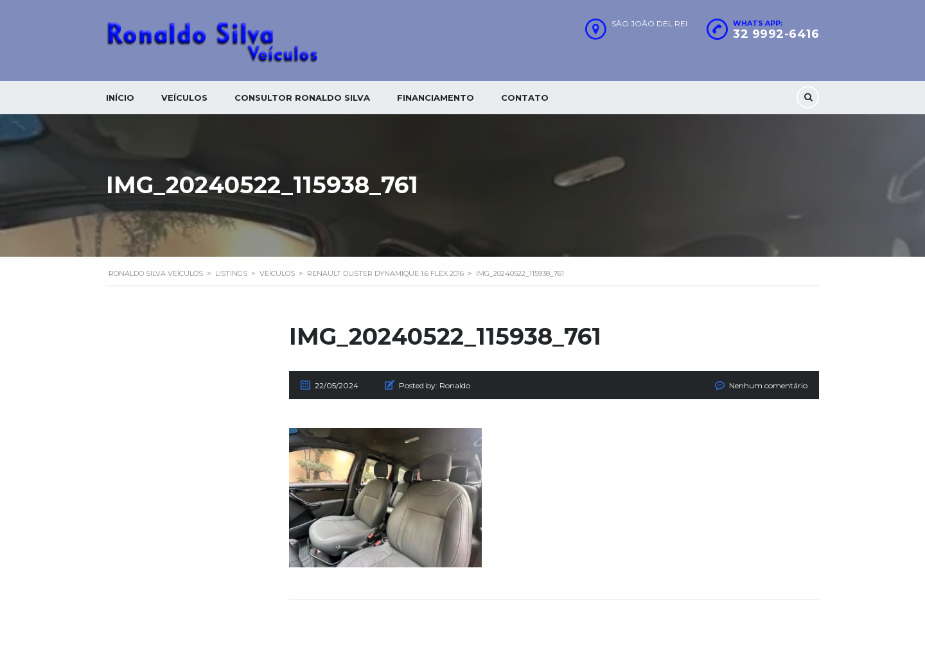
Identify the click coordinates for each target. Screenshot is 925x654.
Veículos (184, 97)
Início (120, 97)
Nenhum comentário (768, 385)
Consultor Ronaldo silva (302, 97)
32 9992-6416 (776, 34)
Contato (525, 97)
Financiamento (435, 97)
